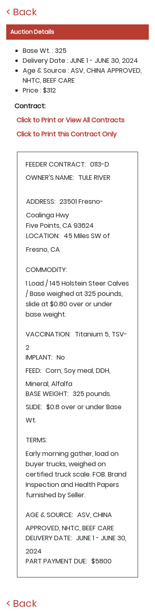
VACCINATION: (48, 334)
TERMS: (36, 440)
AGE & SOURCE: (49, 515)
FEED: (33, 370)
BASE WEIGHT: (47, 393)
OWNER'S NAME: (50, 177)
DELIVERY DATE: (49, 538)
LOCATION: (43, 236)
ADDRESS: (40, 201)
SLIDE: (34, 407)
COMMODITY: (46, 269)
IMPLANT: (39, 357)
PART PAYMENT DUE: (56, 561)
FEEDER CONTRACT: (56, 164)
